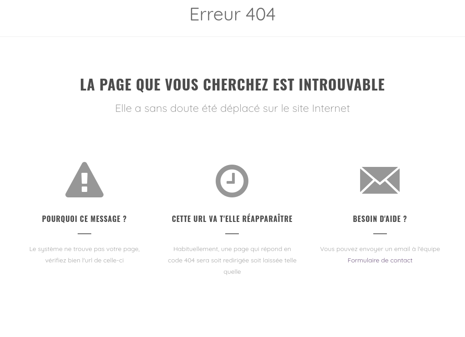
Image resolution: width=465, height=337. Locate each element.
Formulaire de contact (379, 260)
